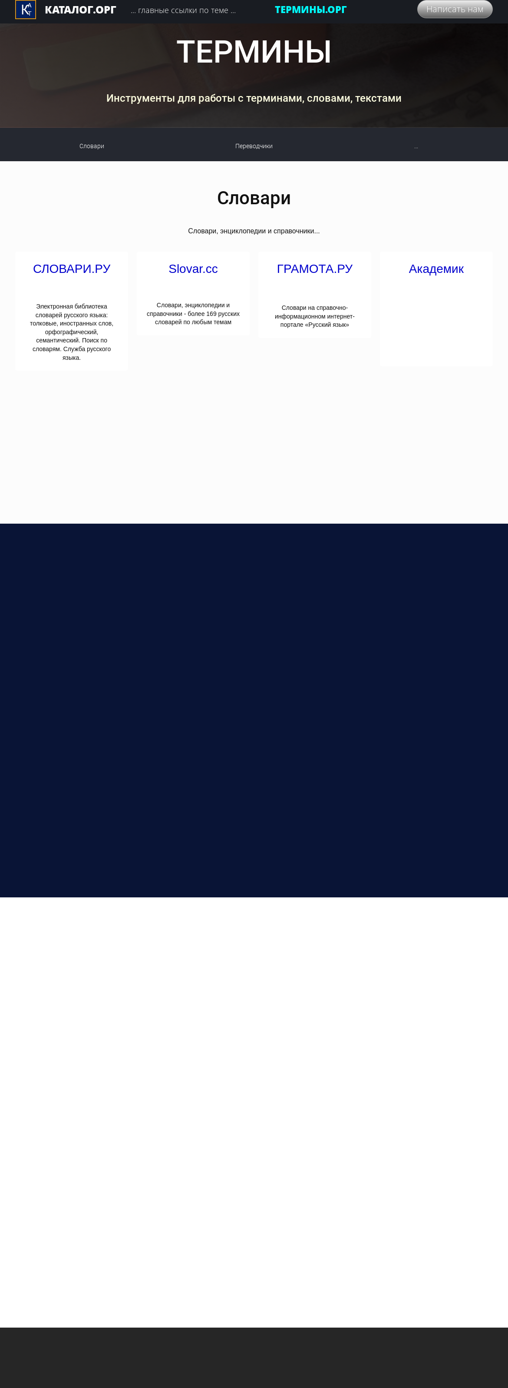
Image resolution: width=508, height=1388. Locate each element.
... (416, 146)
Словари (91, 146)
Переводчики (254, 146)
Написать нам (455, 9)
